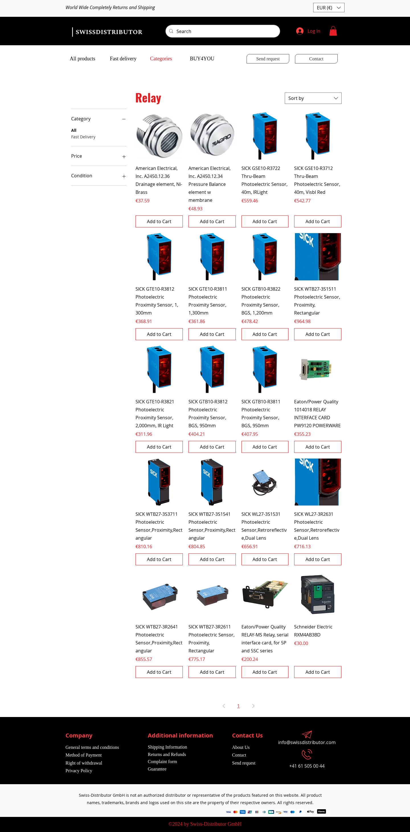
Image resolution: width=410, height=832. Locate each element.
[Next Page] (253, 706)
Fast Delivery (83, 136)
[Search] (222, 31)
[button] (329, 7)
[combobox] (313, 98)
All (73, 130)
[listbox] (329, 7)
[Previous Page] (223, 706)
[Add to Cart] (159, 221)
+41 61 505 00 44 (307, 766)
